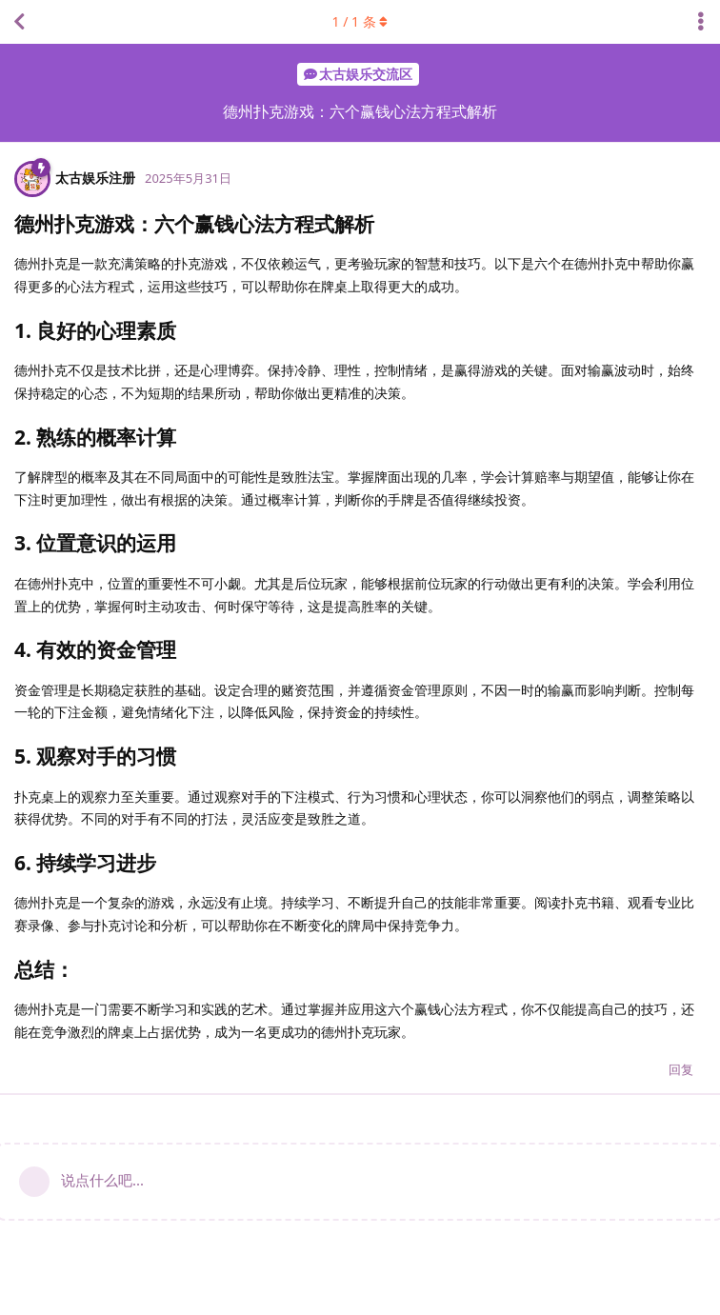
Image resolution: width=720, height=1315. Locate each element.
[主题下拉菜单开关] (701, 22)
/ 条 (360, 21)
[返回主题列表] (19, 22)
